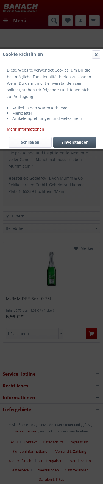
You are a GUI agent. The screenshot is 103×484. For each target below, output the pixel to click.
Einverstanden (74, 142)
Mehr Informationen (25, 129)
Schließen (30, 142)
